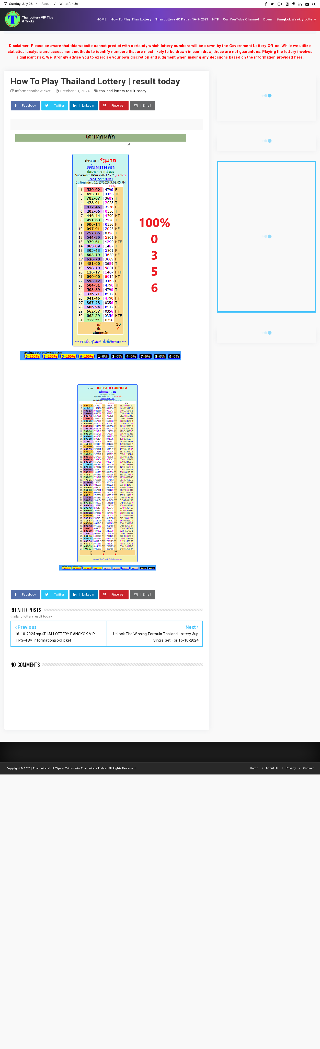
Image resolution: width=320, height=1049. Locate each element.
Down (267, 19)
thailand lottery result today (122, 90)
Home (254, 768)
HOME (102, 19)
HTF (215, 19)
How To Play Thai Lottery (130, 19)
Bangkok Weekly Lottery (296, 19)
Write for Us (69, 4)
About (46, 4)
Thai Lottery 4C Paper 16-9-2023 (181, 19)
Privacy (291, 768)
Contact (308, 768)
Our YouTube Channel (241, 19)
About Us (272, 768)
